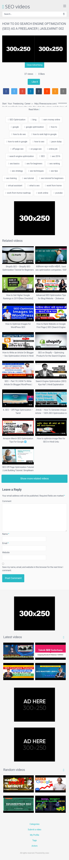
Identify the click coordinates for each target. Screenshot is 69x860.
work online (42, 193)
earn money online (51, 119)
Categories (34, 824)
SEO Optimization (16, 119)
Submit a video (34, 829)
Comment (6, 501)
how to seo (38, 141)
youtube (58, 193)
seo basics (13, 163)
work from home (53, 185)
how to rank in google (16, 141)
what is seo (34, 185)
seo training (10, 178)
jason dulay (56, 141)
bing (33, 119)
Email (5, 543)
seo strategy (16, 171)
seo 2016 (55, 156)
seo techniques (36, 171)
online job (52, 149)
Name (5, 534)
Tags (34, 840)
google (15, 127)
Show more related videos (34, 478)
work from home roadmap (18, 193)
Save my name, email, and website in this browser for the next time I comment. (32, 569)
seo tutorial (28, 178)
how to (53, 127)
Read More (34, 109)
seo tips (53, 171)
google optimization (34, 127)
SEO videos (16, 6)
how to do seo (18, 134)
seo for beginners (33, 163)
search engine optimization (21, 156)
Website (6, 552)
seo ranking (54, 163)
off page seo (16, 149)
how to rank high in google (43, 134)
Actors (34, 846)
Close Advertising (34, 65)
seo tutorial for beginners (51, 178)
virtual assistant (14, 185)
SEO (42, 156)
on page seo (35, 149)
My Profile (34, 835)
